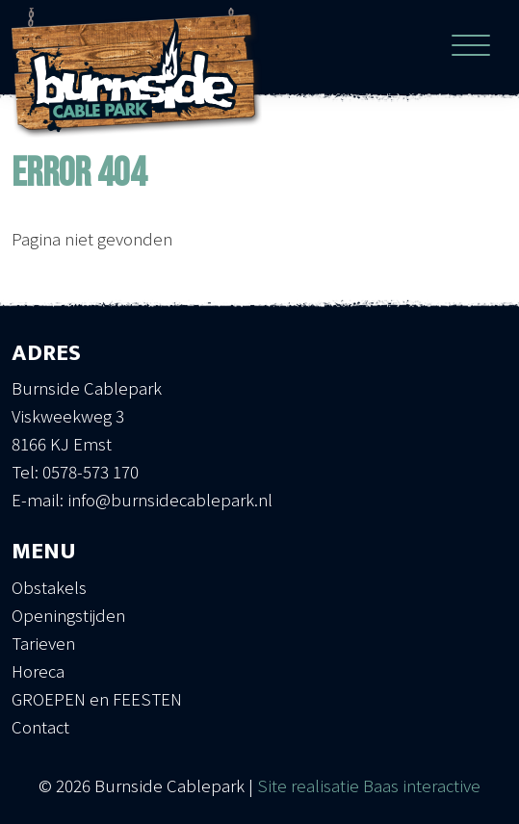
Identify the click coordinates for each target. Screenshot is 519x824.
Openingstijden (68, 615)
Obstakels (49, 587)
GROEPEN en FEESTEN (97, 698)
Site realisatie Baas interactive (368, 785)
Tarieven (43, 643)
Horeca (38, 670)
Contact (40, 726)
